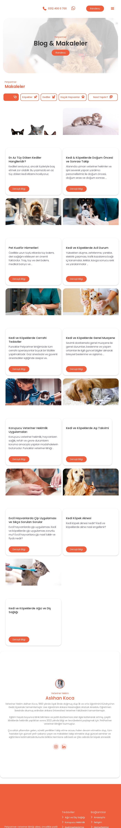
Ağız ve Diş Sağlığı (75, 801)
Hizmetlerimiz (101, 811)
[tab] (11, 97)
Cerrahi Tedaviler (74, 816)
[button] (112, 8)
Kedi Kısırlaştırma (74, 811)
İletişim (98, 806)
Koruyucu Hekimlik (75, 806)
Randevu (95, 8)
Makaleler (99, 816)
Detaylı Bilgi (19, 188)
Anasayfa (99, 801)
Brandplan (27, 824)
